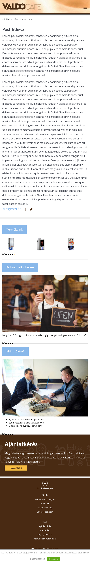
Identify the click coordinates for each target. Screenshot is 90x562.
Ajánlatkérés (45, 526)
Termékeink (45, 503)
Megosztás (11, 208)
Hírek (16, 19)
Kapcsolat (45, 530)
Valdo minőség (45, 507)
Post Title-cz (28, 19)
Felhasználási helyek (45, 499)
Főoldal (6, 19)
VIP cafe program (45, 511)
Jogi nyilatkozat (45, 534)
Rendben (53, 558)
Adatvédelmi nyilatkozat (45, 538)
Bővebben (8, 254)
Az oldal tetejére (45, 484)
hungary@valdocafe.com (47, 549)
